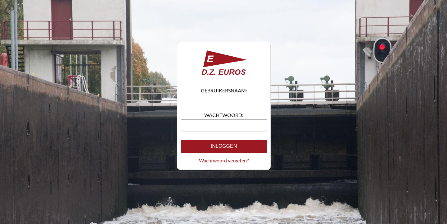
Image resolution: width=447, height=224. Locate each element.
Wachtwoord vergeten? (224, 160)
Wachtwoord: (223, 115)
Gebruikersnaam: (224, 90)
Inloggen (224, 146)
